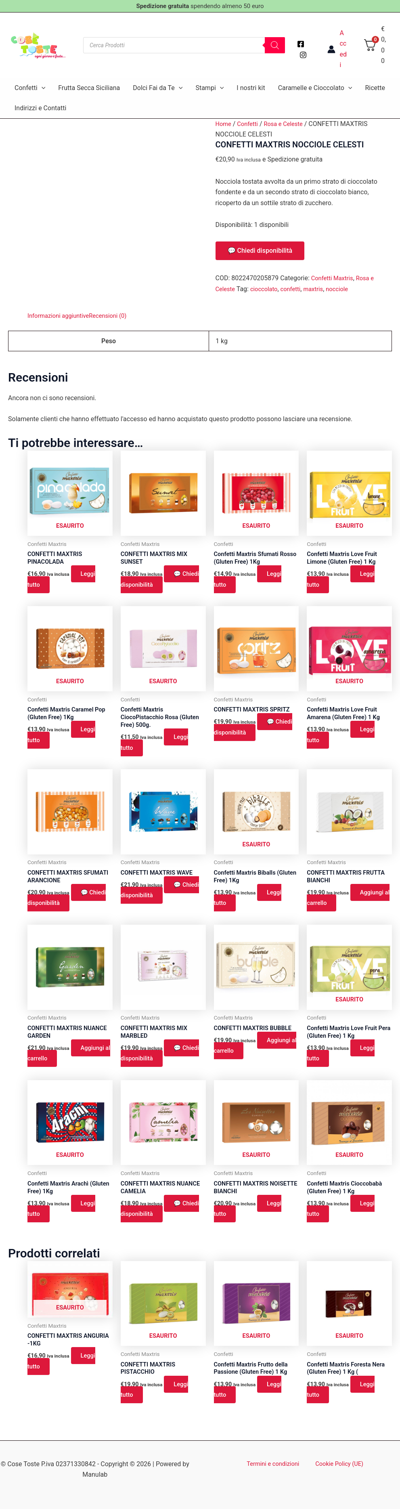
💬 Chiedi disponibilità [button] (162, 581)
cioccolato (267, 289)
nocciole (346, 289)
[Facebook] (300, 44)
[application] (42, 88)
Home (224, 124)
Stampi (209, 88)
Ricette (375, 88)
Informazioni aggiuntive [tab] (61, 315)
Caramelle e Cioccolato (315, 88)
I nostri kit (251, 88)
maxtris (320, 289)
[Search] (275, 45)
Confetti (30, 88)
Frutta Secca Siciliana (89, 88)
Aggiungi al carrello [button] (347, 905)
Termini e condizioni (275, 1464)
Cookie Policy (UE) (337, 1464)
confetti (296, 289)
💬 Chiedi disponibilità (260, 250)
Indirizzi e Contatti (40, 108)
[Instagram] (303, 55)
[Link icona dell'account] (337, 49)
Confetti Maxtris (334, 278)
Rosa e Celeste (288, 124)
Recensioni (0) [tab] (115, 315)
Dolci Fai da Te (157, 88)
